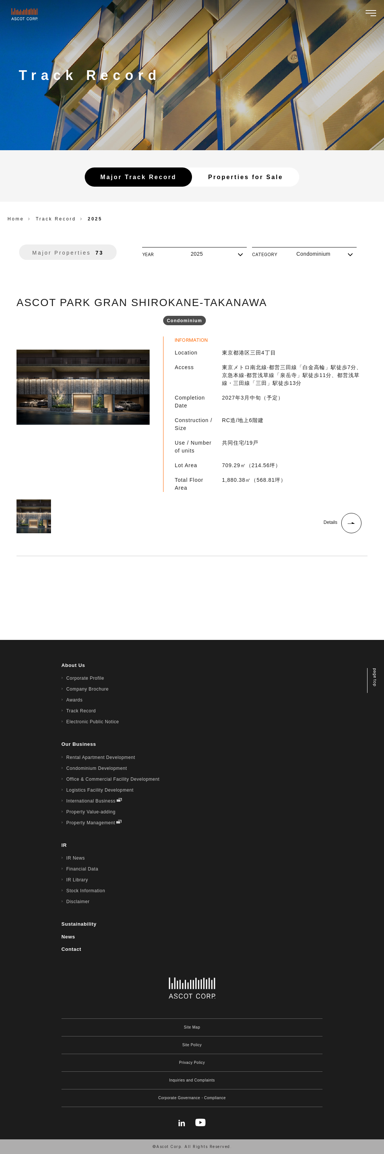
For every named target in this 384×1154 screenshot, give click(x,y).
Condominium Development (96, 768)
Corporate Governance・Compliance (192, 1098)
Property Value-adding (91, 812)
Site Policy (192, 1045)
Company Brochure (87, 689)
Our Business (79, 744)
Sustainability (79, 924)
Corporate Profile (85, 678)
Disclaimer (78, 901)
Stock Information (85, 890)
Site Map (192, 1027)
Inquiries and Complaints (192, 1080)
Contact (71, 949)
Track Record (81, 711)
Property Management (90, 822)
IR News (75, 858)
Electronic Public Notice (92, 721)
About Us (73, 665)
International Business (91, 801)
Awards (74, 700)
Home (16, 219)
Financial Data (82, 869)
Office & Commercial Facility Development (113, 779)
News (68, 937)
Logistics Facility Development (100, 790)
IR (64, 845)
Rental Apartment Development (100, 757)
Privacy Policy (192, 1062)
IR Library (77, 879)
